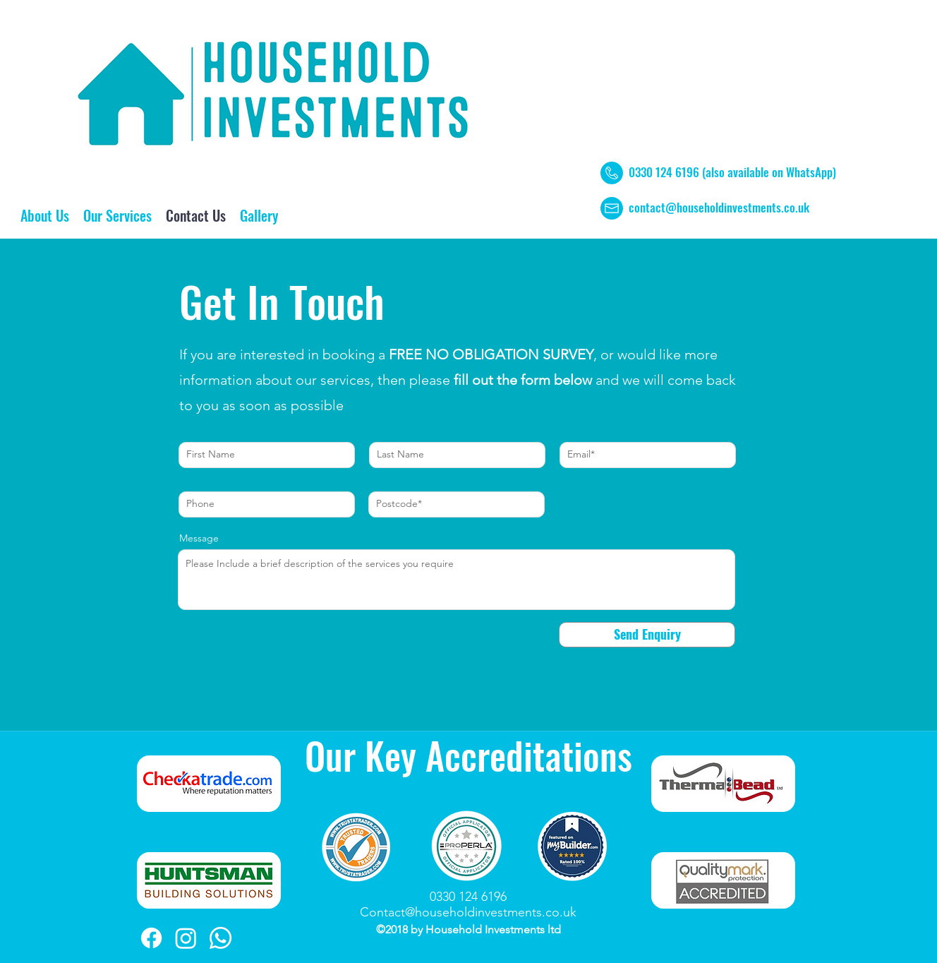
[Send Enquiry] (647, 634)
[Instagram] (186, 938)
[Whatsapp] (220, 938)
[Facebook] (151, 938)
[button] (117, 215)
